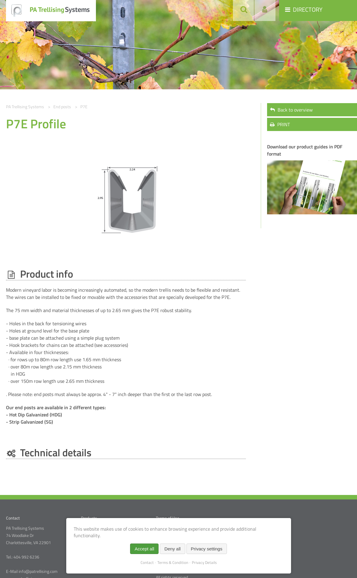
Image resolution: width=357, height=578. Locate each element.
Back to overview (291, 109)
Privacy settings (206, 548)
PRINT (280, 124)
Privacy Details (204, 562)
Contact (147, 562)
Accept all (144, 548)
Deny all (172, 548)
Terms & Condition (172, 562)
